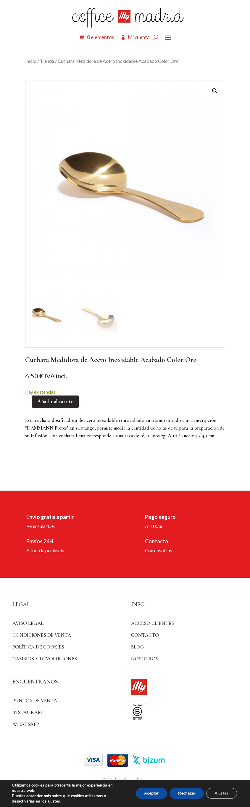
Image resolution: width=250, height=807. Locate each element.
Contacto (145, 635)
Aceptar (148, 793)
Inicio (30, 61)
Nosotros (144, 659)
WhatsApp (25, 724)
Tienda (47, 61)
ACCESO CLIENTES (152, 623)
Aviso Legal (27, 623)
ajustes (53, 801)
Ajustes (221, 793)
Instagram (27, 712)
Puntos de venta (34, 700)
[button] (214, 91)
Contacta (156, 541)
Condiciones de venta (41, 635)
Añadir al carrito (55, 401)
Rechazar (185, 793)
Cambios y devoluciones (44, 659)
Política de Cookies (38, 647)
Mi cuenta (139, 37)
